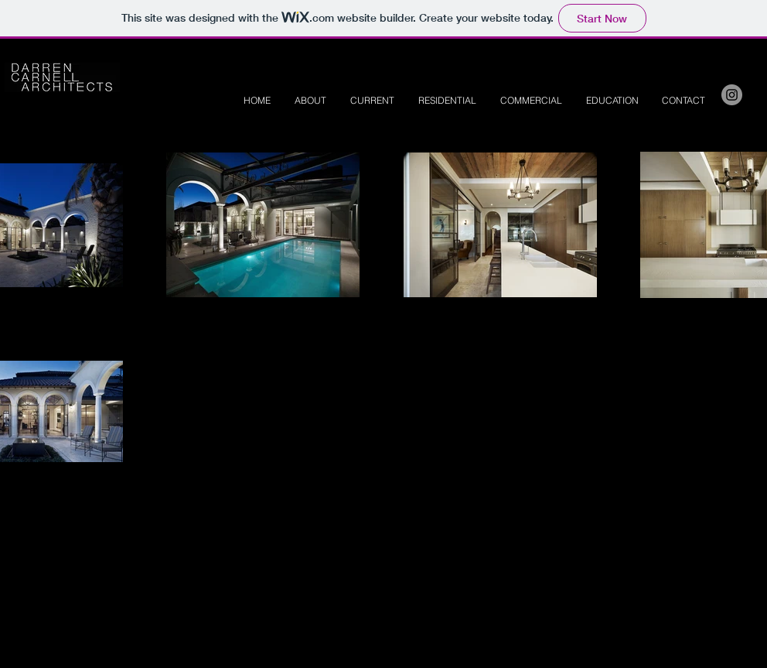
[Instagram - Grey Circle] (731, 94)
